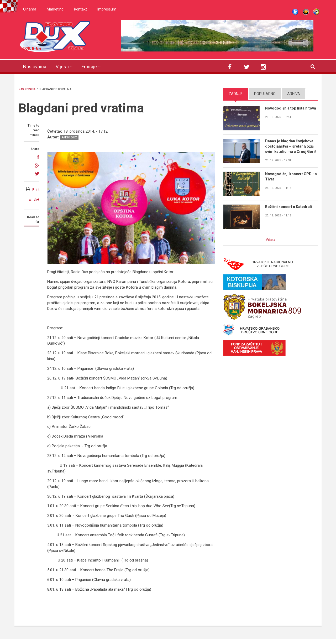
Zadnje (236, 94)
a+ (36, 199)
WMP (316, 12)
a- (30, 200)
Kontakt (80, 9)
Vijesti (62, 66)
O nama (29, 9)
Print (35, 189)
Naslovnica (34, 66)
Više (270, 239)
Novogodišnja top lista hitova (290, 108)
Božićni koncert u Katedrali (288, 207)
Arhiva (293, 94)
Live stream (295, 12)
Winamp (306, 12)
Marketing (55, 9)
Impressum (106, 9)
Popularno (265, 94)
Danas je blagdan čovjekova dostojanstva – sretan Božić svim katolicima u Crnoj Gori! (290, 146)
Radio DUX (69, 137)
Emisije (89, 66)
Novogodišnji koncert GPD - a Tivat (291, 176)
